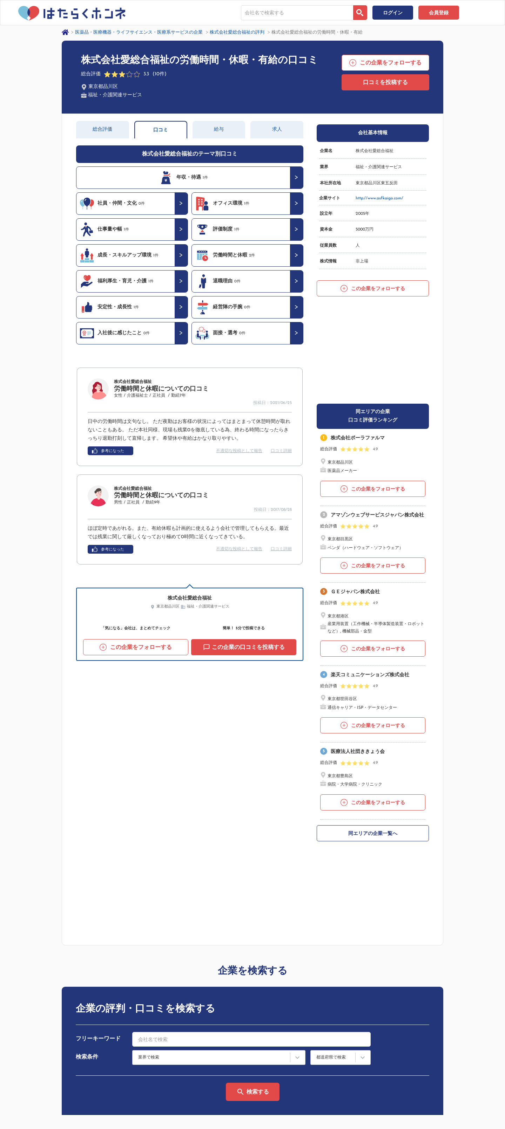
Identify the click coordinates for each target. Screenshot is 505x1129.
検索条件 (87, 969)
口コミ (160, 130)
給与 (219, 129)
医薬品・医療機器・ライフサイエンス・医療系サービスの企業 (139, 32)
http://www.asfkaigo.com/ (379, 198)
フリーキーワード (98, 951)
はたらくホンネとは (394, 1126)
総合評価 (102, 129)
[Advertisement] (373, 349)
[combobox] (297, 12)
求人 (277, 129)
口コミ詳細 (281, 451)
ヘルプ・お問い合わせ (461, 1126)
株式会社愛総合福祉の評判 (237, 32)
